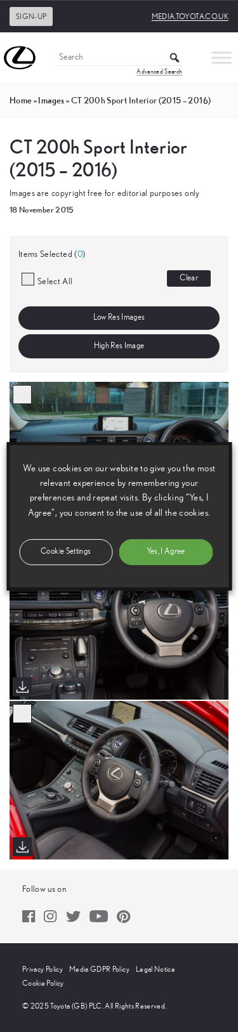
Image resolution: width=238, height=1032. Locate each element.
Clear (189, 278)
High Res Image (119, 346)
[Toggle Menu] (221, 57)
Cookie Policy (43, 983)
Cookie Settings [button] (66, 551)
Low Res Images (119, 317)
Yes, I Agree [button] (166, 551)
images (51, 100)
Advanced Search (159, 72)
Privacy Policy (42, 969)
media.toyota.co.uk (190, 16)
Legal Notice (155, 969)
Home (21, 100)
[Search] (119, 58)
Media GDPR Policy (99, 969)
